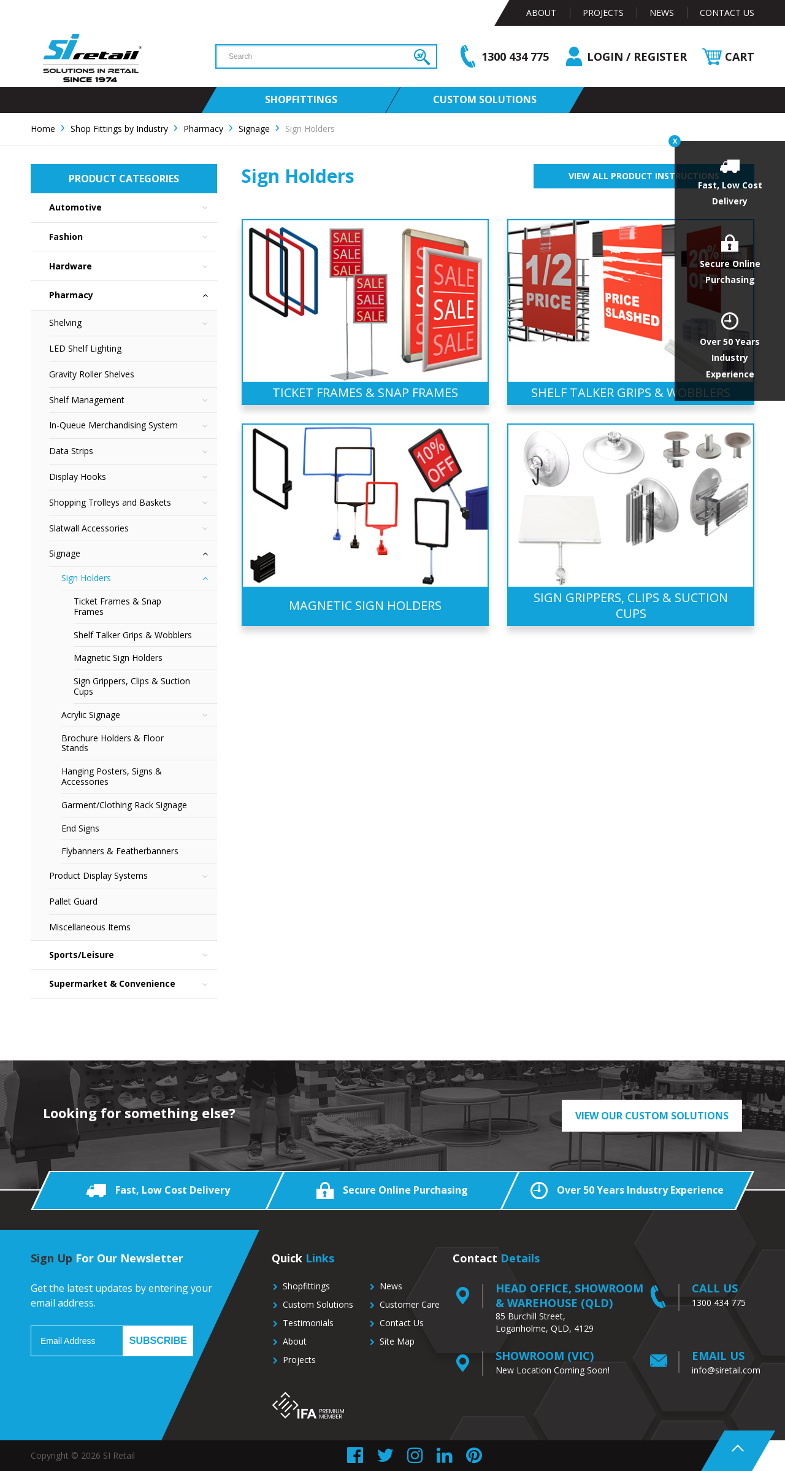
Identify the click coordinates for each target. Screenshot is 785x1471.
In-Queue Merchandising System (133, 425)
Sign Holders (139, 578)
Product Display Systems (133, 876)
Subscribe (158, 1340)
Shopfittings (306, 1286)
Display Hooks (133, 477)
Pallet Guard (73, 901)
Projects (603, 12)
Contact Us (727, 12)
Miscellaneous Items (90, 927)
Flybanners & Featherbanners (119, 851)
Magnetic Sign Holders (118, 657)
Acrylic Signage (139, 715)
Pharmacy (133, 295)
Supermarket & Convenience (133, 984)
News (661, 12)
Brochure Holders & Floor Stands (112, 743)
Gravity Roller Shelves (91, 374)
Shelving (133, 323)
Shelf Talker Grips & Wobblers (133, 635)
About (541, 12)
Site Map (397, 1341)
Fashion (133, 237)
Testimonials (308, 1323)
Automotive (133, 207)
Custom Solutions (318, 1304)
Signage (133, 553)
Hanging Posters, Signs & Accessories (111, 776)
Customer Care (410, 1304)
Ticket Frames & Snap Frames (117, 606)
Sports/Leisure (133, 955)
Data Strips (133, 451)
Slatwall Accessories (133, 528)
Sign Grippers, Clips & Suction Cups (132, 686)
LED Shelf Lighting (85, 348)
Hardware (133, 266)
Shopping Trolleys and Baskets (133, 502)
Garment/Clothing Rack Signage (124, 805)
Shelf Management (133, 400)
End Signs (80, 828)
